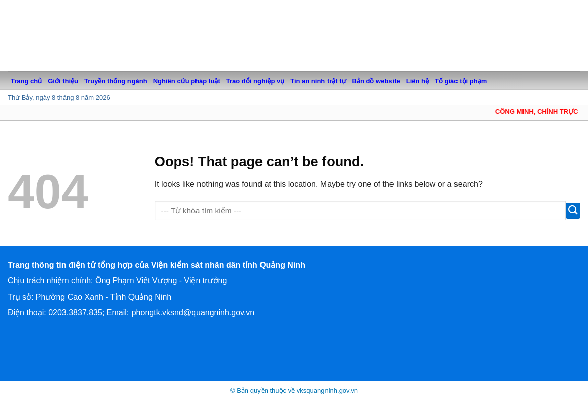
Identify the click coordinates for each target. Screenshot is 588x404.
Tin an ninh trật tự (318, 81)
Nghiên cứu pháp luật (186, 81)
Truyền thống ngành (115, 81)
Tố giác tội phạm (461, 81)
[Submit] (573, 211)
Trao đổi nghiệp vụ (255, 81)
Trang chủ (26, 81)
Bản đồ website (376, 81)
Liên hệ (417, 81)
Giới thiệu (63, 81)
